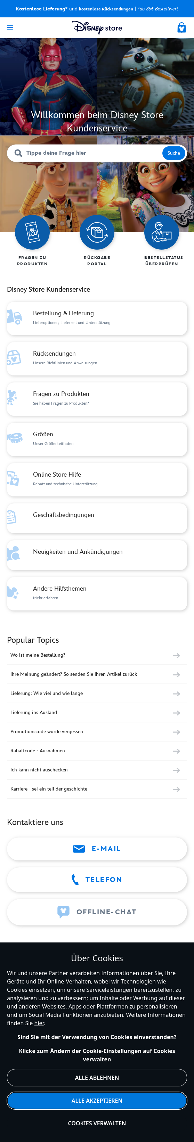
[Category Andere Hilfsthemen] (97, 593)
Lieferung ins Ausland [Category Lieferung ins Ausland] (33, 712)
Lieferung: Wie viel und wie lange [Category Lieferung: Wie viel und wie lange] (46, 693)
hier (39, 1023)
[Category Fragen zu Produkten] (97, 399)
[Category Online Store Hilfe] (97, 479)
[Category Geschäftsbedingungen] (97, 518)
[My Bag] (182, 26)
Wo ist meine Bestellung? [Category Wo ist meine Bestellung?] (37, 655)
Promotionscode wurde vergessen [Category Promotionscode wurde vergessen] (46, 732)
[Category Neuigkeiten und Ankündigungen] (97, 555)
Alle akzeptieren (97, 1100)
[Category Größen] (97, 439)
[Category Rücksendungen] (97, 358)
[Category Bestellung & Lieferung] (97, 318)
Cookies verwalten (97, 1123)
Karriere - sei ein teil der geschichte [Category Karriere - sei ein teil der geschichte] (48, 789)
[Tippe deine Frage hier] (97, 153)
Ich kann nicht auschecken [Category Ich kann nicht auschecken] (39, 770)
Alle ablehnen (97, 1078)
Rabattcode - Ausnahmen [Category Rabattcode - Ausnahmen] (37, 751)
